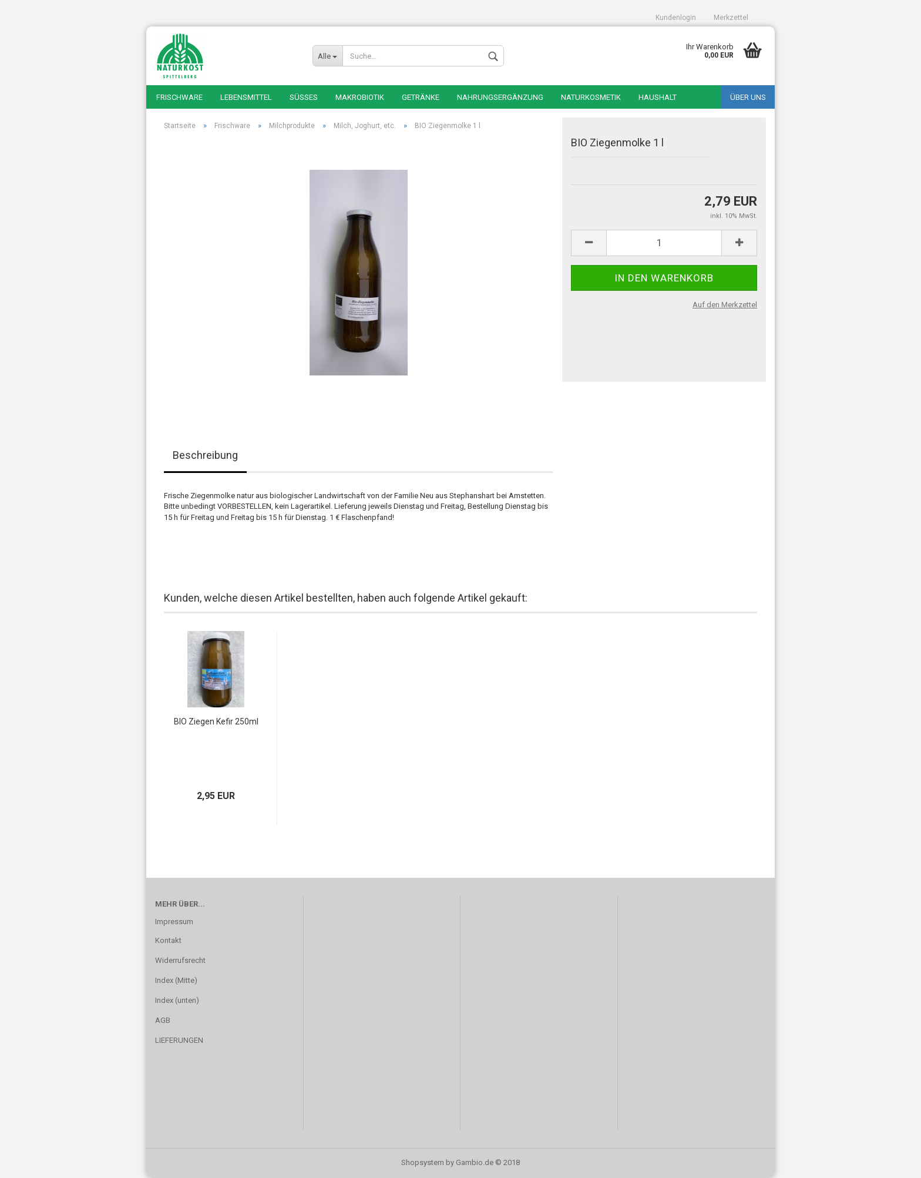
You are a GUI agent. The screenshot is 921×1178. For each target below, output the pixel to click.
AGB (162, 1020)
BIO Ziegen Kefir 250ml (216, 721)
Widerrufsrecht (180, 960)
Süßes (304, 97)
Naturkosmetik (591, 97)
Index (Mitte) (176, 980)
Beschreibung (205, 455)
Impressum (174, 921)
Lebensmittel (246, 97)
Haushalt (657, 97)
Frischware (179, 97)
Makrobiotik (359, 97)
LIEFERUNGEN (179, 1040)
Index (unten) (177, 1000)
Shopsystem (422, 1162)
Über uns (748, 97)
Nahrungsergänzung (500, 97)
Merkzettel (731, 18)
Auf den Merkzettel (725, 304)
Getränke (420, 97)
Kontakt (168, 940)
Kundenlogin (676, 18)
